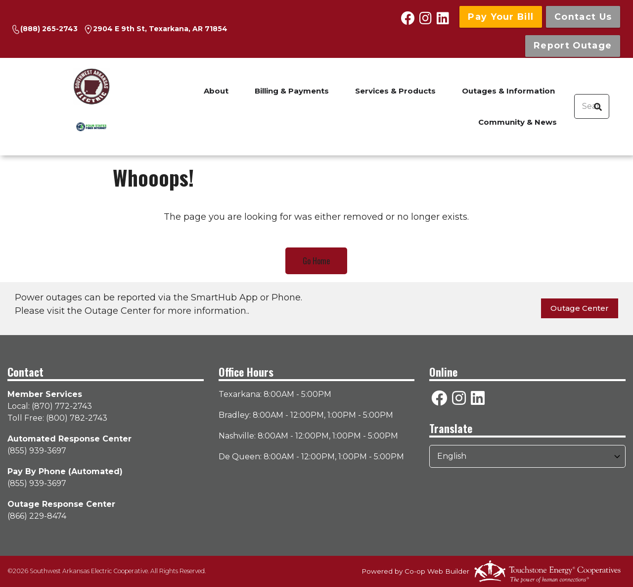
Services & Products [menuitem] (395, 91)
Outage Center (579, 308)
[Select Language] (527, 456)
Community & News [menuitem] (517, 122)
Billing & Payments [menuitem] (292, 91)
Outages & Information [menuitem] (508, 91)
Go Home (316, 261)
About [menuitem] (216, 91)
